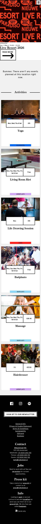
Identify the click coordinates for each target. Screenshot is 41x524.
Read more (8, 55)
